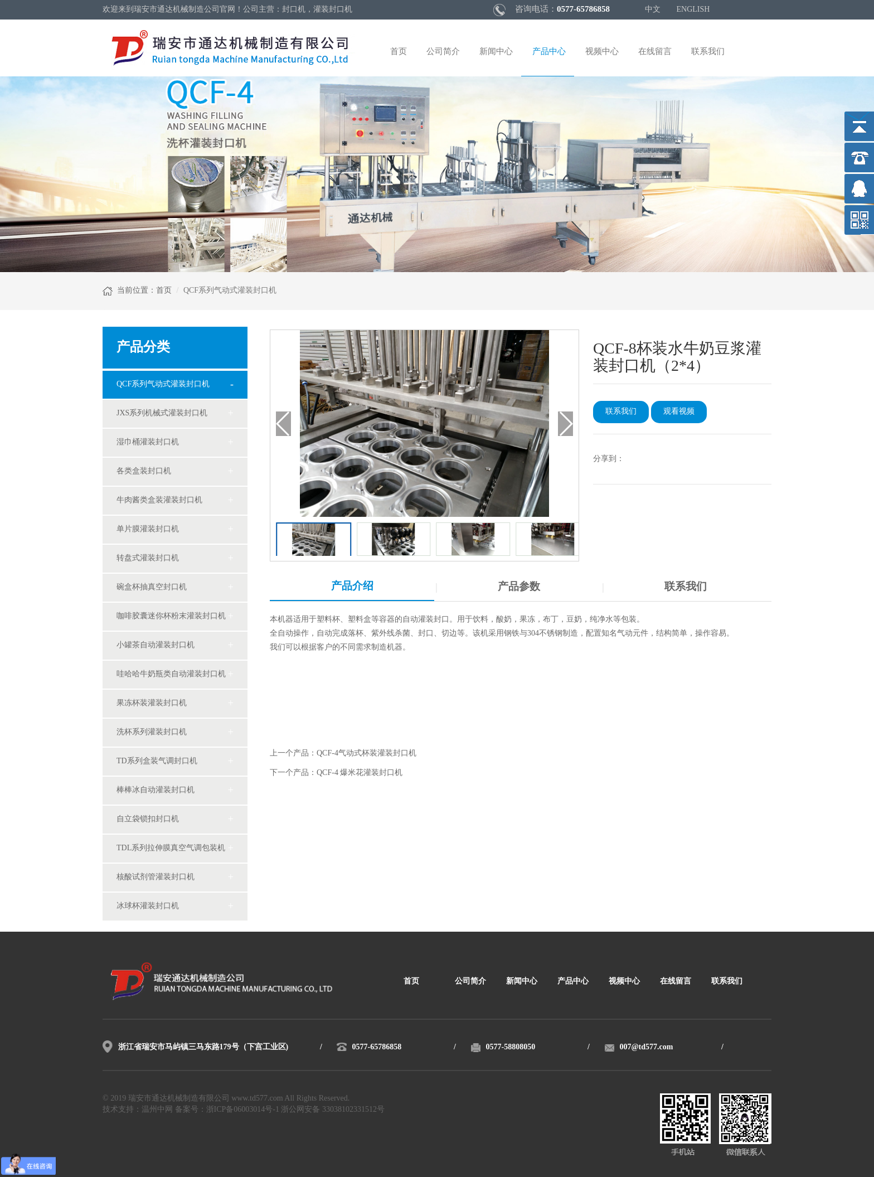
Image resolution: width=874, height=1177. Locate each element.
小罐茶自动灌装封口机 (155, 645)
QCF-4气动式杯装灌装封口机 (366, 753)
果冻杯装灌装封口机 (151, 703)
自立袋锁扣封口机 (147, 819)
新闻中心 (496, 51)
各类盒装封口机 (143, 471)
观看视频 (679, 412)
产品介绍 (352, 586)
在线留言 (655, 51)
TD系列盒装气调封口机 (156, 761)
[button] (565, 423)
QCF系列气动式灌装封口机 (163, 384)
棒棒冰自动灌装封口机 (155, 790)
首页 (398, 51)
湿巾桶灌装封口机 (147, 442)
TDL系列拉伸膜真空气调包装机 (170, 848)
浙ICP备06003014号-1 (242, 1110)
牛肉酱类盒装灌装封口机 (159, 500)
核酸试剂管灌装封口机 (155, 877)
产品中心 (549, 51)
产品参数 (519, 587)
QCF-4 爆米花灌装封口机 (359, 773)
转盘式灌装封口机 (147, 558)
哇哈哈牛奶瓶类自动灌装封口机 (171, 674)
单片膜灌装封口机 (147, 529)
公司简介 (443, 51)
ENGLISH (693, 10)
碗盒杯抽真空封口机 (151, 587)
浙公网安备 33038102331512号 (333, 1110)
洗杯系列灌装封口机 (151, 732)
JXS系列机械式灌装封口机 (161, 413)
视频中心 (602, 51)
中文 (653, 10)
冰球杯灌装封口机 (147, 906)
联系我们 (708, 51)
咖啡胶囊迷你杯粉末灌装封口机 (171, 616)
